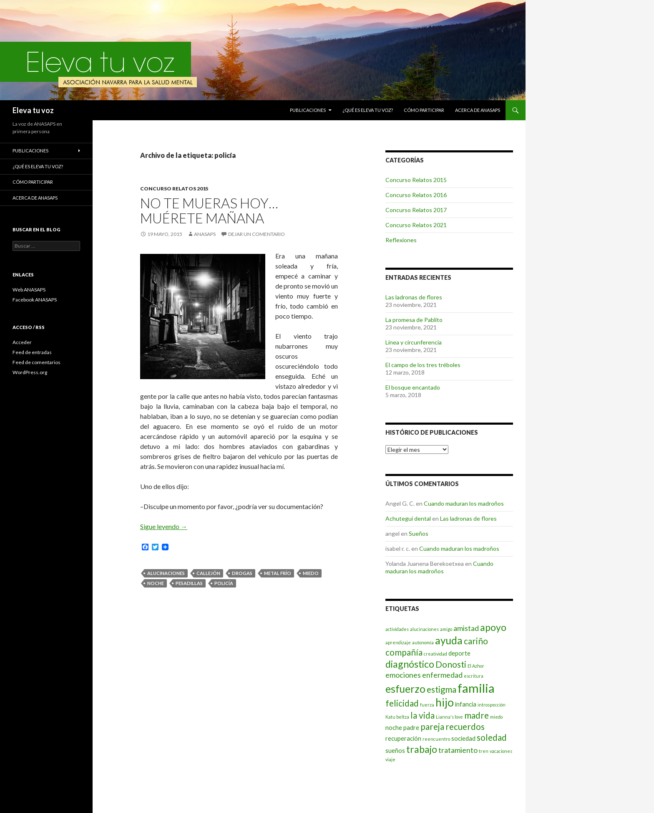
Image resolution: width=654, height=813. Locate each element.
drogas (242, 573)
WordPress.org (30, 372)
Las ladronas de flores (413, 297)
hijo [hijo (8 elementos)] (444, 702)
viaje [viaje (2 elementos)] (390, 759)
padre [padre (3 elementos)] (411, 727)
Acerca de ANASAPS (477, 110)
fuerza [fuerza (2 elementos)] (427, 704)
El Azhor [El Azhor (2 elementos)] (476, 666)
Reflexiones (401, 239)
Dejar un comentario (256, 234)
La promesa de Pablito (414, 319)
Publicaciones (308, 110)
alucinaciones (166, 573)
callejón (208, 573)
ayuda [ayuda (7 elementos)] (449, 640)
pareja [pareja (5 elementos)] (432, 727)
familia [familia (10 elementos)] (476, 688)
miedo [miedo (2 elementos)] (496, 716)
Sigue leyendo (163, 526)
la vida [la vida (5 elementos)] (422, 715)
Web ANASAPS (29, 289)
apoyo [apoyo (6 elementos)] (493, 627)
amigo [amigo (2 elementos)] (446, 629)
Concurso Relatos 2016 (416, 194)
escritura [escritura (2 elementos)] (473, 676)
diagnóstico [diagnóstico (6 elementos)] (409, 664)
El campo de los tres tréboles (422, 364)
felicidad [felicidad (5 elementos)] (402, 703)
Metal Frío (277, 573)
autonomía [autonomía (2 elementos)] (423, 642)
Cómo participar (424, 110)
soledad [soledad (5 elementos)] (492, 737)
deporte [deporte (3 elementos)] (459, 653)
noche (155, 583)
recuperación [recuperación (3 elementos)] (403, 738)
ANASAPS (205, 234)
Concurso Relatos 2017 (416, 209)
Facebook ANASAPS (35, 299)
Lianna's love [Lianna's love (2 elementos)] (449, 716)
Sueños (418, 533)
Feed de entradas (32, 352)
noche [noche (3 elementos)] (393, 727)
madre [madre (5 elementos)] (476, 715)
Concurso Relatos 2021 (416, 224)
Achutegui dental (408, 518)
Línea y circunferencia (413, 342)
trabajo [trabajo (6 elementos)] (421, 749)
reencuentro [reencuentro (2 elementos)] (436, 739)
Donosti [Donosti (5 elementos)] (450, 664)
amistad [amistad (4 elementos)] (466, 628)
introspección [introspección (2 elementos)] (492, 704)
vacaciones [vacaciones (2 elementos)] (501, 751)
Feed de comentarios (36, 362)
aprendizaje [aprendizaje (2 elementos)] (398, 642)
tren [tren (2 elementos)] (483, 751)
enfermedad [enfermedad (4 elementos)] (442, 674)
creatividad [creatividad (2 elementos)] (435, 653)
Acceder (22, 342)
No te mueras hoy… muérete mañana (209, 210)
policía (223, 583)
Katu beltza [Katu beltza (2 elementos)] (397, 716)
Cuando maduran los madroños (464, 503)
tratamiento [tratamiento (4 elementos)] (458, 750)
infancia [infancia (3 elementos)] (465, 704)
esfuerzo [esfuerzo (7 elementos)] (405, 689)
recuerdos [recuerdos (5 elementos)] (465, 727)
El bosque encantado (412, 387)
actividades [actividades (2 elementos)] (397, 629)
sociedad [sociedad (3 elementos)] (463, 738)
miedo (311, 573)
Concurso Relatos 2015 (174, 188)
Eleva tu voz (33, 110)
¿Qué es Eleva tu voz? (367, 110)
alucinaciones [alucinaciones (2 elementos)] (424, 629)
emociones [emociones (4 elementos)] (403, 674)
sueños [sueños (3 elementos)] (395, 750)
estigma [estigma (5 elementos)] (441, 689)
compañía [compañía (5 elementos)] (404, 652)
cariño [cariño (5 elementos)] (476, 641)
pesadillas (189, 583)
